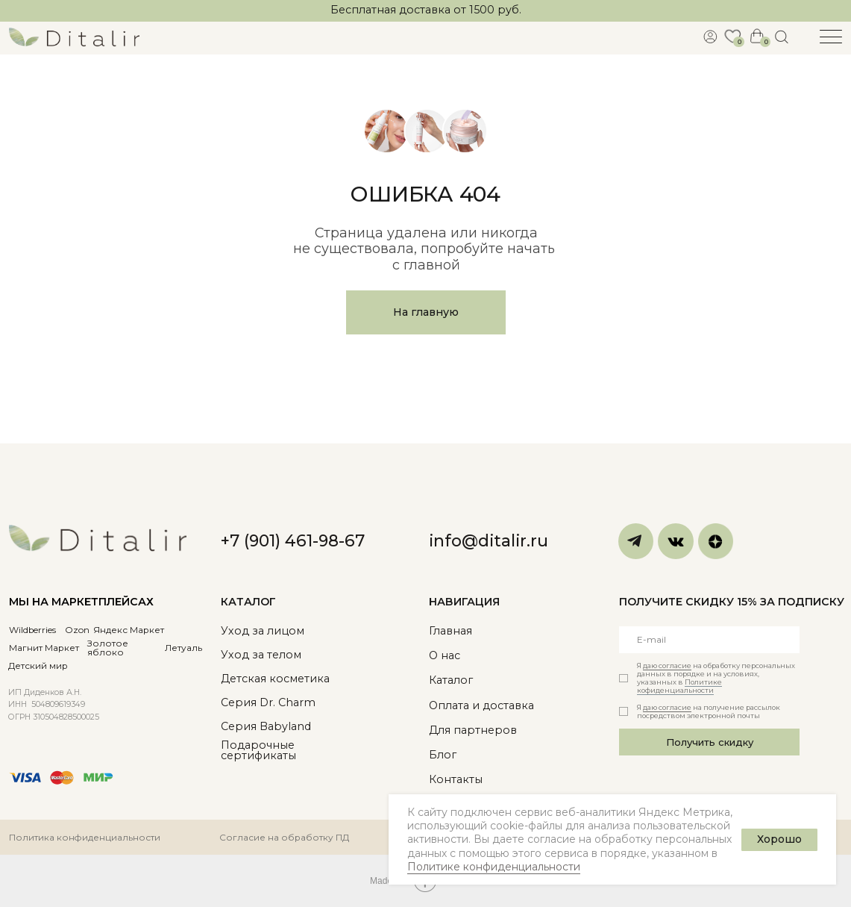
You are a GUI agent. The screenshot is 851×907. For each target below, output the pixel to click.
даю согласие (667, 665)
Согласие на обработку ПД (284, 837)
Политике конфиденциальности (493, 866)
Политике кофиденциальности (679, 686)
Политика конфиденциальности (84, 837)
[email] (709, 639)
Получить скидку (709, 742)
